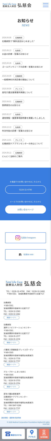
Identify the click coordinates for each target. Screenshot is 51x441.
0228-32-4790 (25, 189)
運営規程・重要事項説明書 (11, 417)
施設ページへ (11, 317)
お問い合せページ (25, 209)
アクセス (31, 434)
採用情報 (44, 434)
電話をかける (13, 434)
